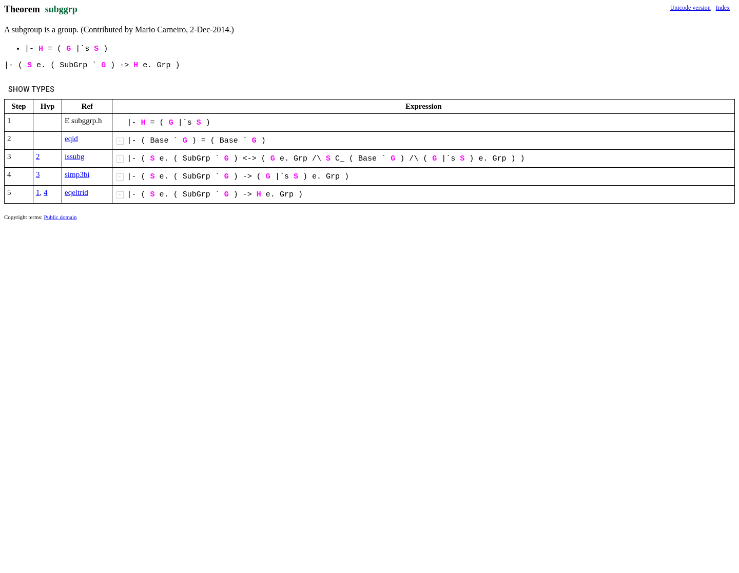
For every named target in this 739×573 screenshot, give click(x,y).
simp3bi (77, 174)
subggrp (61, 9)
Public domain (60, 217)
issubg (74, 156)
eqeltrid (76, 192)
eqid (71, 138)
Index (723, 7)
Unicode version (690, 7)
